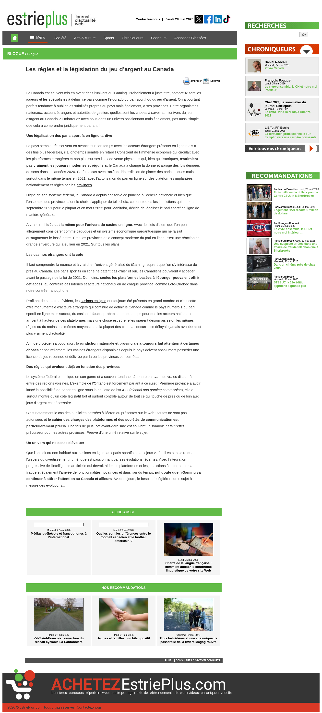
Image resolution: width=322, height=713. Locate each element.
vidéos (194, 692)
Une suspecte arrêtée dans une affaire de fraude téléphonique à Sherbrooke (296, 247)
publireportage (122, 692)
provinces (84, 185)
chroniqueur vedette (216, 692)
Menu (37, 38)
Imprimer (196, 81)
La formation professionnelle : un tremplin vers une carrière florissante (290, 135)
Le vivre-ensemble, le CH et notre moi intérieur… (293, 230)
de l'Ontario (96, 383)
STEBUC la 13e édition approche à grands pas (290, 284)
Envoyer (215, 81)
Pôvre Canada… (276, 68)
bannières (59, 692)
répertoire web (97, 692)
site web (180, 692)
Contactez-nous (148, 19)
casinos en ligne (93, 301)
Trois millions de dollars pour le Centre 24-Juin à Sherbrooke (296, 194)
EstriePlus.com (31, 707)
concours (76, 692)
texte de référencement (154, 692)
